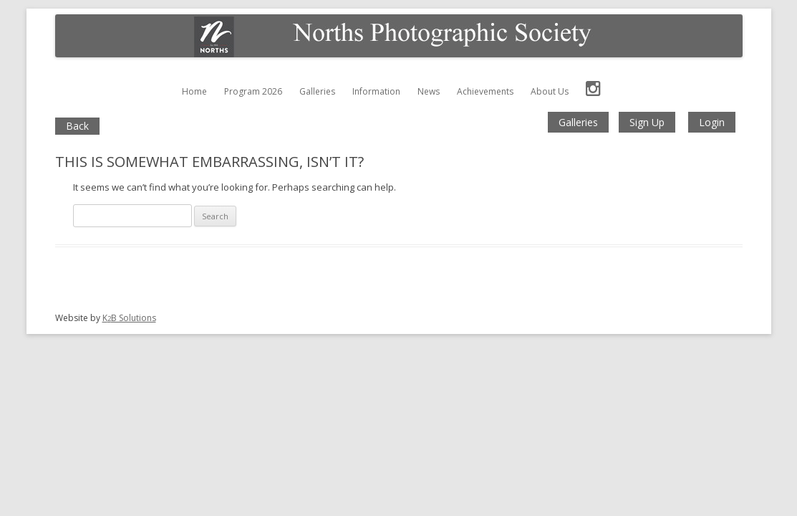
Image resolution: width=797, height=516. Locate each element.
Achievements (485, 91)
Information (376, 91)
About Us (550, 91)
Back (77, 126)
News (428, 91)
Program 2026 (253, 91)
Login (712, 122)
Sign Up (647, 122)
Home (194, 91)
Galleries (317, 91)
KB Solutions (129, 318)
